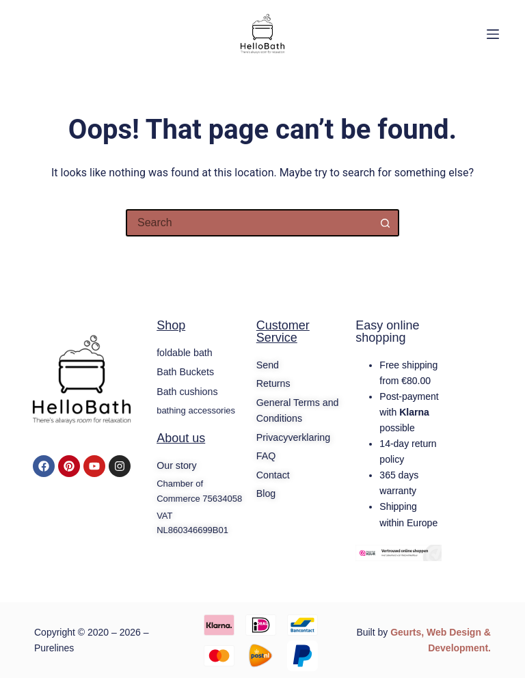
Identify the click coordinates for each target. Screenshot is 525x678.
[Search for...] (249, 222)
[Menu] (493, 34)
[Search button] (385, 222)
